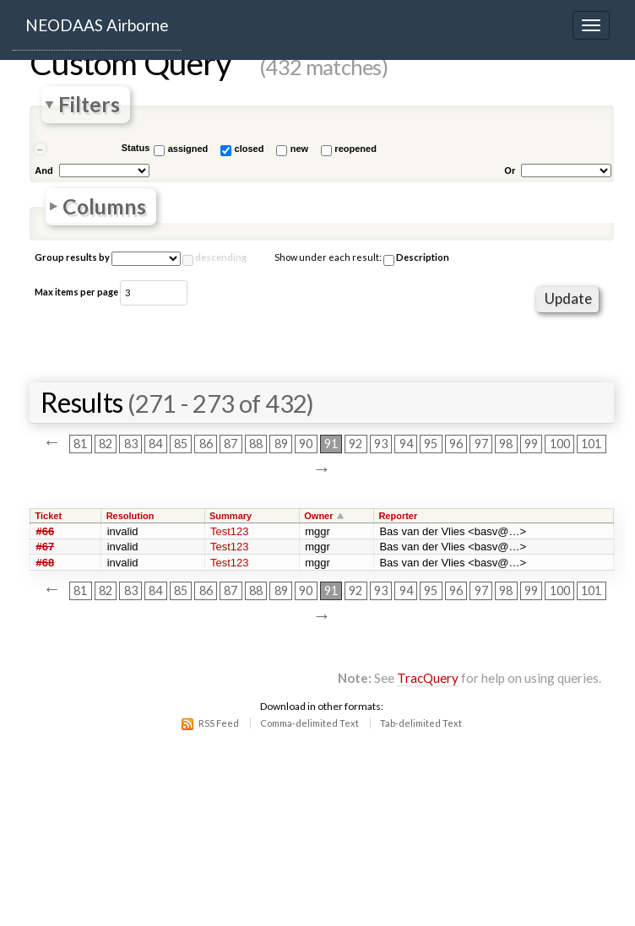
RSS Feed (218, 723)
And (43, 170)
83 (131, 444)
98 (506, 444)
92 (355, 444)
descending (221, 257)
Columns (104, 206)
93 (381, 444)
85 (180, 444)
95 (430, 444)
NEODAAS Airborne (97, 25)
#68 (45, 562)
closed (249, 149)
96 (456, 444)
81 (80, 444)
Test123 (229, 531)
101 (591, 444)
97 (481, 444)
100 (560, 444)
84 (155, 444)
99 (531, 444)
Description (416, 259)
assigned (188, 149)
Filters (89, 105)
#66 (45, 531)
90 (305, 444)
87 (230, 444)
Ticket (48, 516)
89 (281, 444)
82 (105, 444)
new (299, 149)
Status (136, 148)
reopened (355, 149)
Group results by (72, 257)
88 (256, 444)
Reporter (397, 516)
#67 (45, 546)
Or (509, 170)
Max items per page (76, 291)
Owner (318, 516)
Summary (230, 516)
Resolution (130, 516)
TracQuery (428, 677)
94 (406, 444)
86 (206, 444)
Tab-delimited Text (421, 723)
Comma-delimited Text (309, 723)
